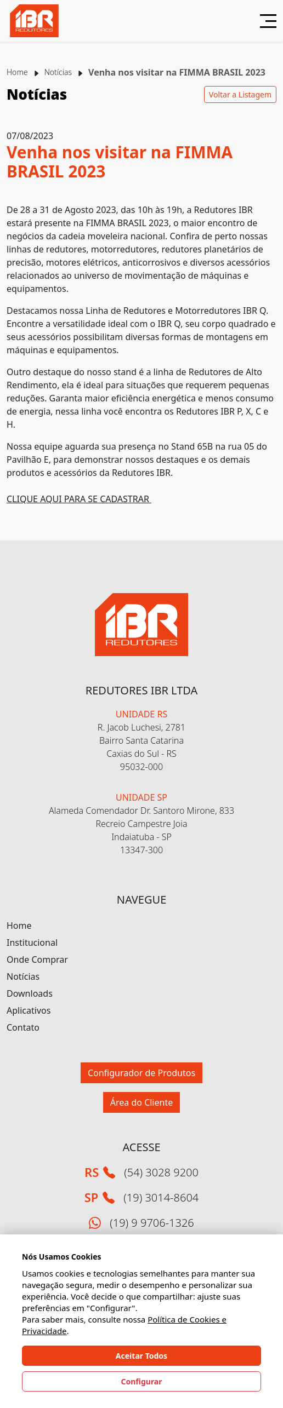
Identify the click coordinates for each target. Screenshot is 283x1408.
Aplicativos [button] (28, 1010)
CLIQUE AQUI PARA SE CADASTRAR (79, 499)
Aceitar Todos (141, 1355)
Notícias (58, 72)
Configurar (141, 1381)
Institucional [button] (32, 942)
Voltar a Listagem (240, 94)
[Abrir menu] (263, 21)
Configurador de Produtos (141, 1073)
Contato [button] (23, 1027)
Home (17, 72)
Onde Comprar (37, 959)
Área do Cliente (141, 1102)
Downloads (30, 993)
